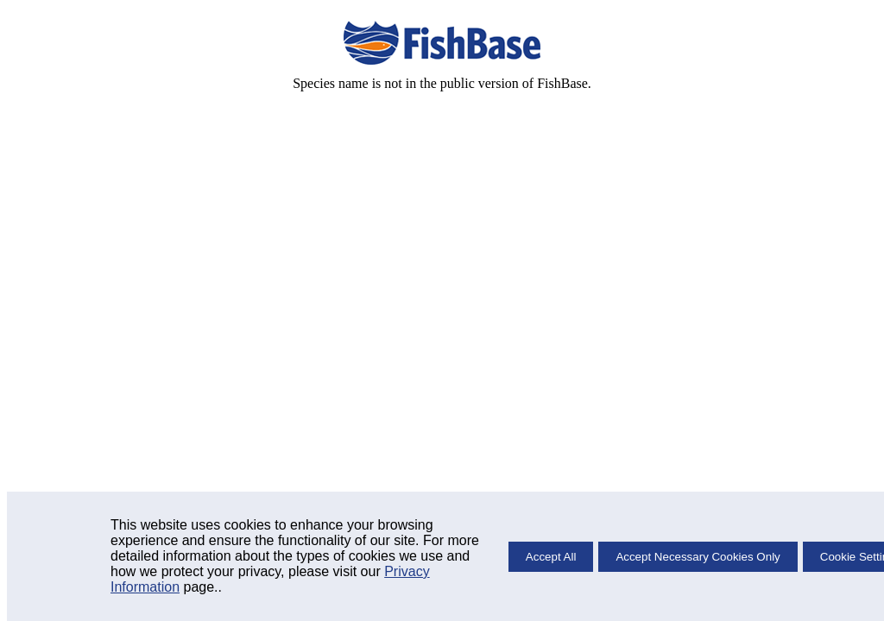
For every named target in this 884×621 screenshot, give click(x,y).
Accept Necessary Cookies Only (698, 556)
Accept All (551, 556)
